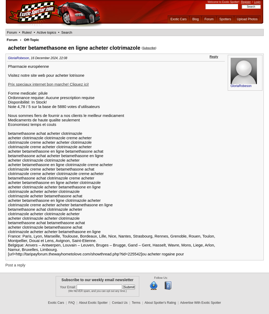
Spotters (225, 19)
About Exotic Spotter (93, 303)
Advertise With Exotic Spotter (200, 303)
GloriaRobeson (18, 58)
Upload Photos (247, 19)
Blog (195, 19)
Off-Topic (31, 40)
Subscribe (149, 47)
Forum (209, 19)
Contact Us (119, 303)
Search (66, 32)
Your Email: (68, 287)
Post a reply (15, 265)
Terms (136, 303)
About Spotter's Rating (160, 303)
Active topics (46, 32)
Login (257, 2)
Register (246, 2)
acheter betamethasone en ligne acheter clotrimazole (74, 48)
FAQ (72, 303)
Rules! (27, 32)
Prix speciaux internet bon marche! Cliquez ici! (48, 84)
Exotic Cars (178, 19)
